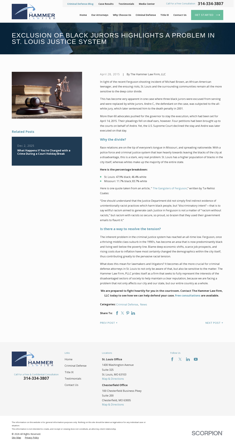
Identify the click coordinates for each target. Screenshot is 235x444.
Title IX (69, 372)
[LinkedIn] (188, 359)
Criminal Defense (127, 304)
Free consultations (187, 295)
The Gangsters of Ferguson (170, 188)
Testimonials (126, 3)
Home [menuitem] (83, 14)
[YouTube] (196, 359)
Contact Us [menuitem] (180, 14)
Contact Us (71, 385)
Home (68, 359)
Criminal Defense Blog (80, 3)
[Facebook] (172, 359)
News (143, 304)
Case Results (106, 3)
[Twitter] (180, 359)
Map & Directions (113, 379)
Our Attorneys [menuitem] (99, 14)
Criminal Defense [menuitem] (146, 14)
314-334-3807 (210, 4)
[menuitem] (16, 437)
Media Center (147, 3)
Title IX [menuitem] (164, 14)
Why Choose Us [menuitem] (122, 14)
